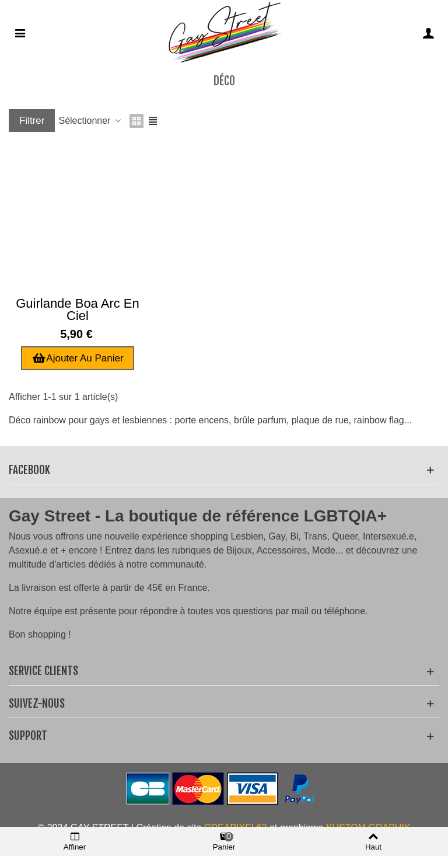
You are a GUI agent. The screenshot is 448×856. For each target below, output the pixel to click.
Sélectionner (90, 121)
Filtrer (31, 120)
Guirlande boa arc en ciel (77, 309)
